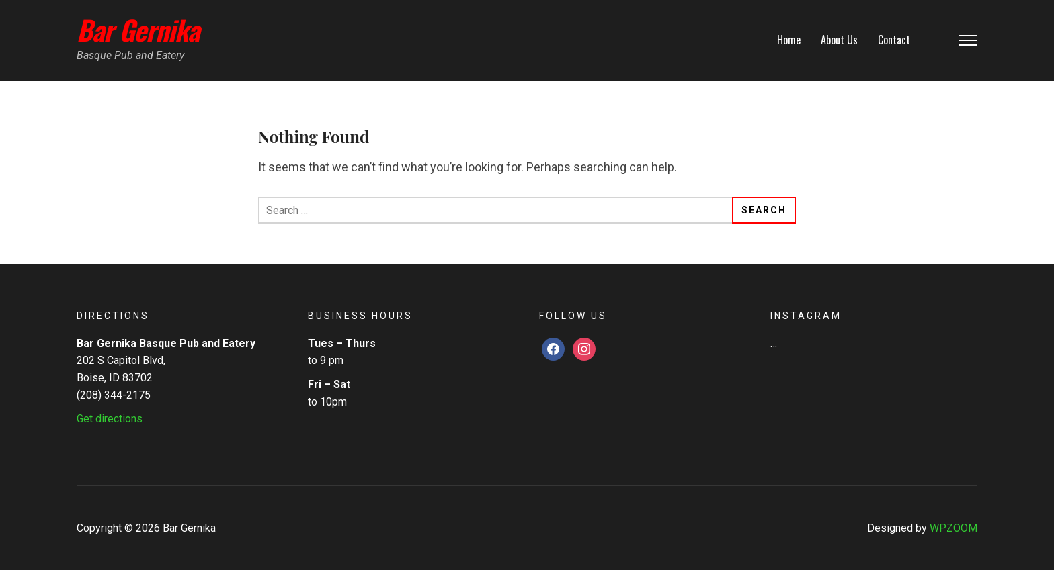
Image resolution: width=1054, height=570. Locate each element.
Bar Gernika (138, 29)
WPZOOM (953, 528)
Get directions (110, 418)
